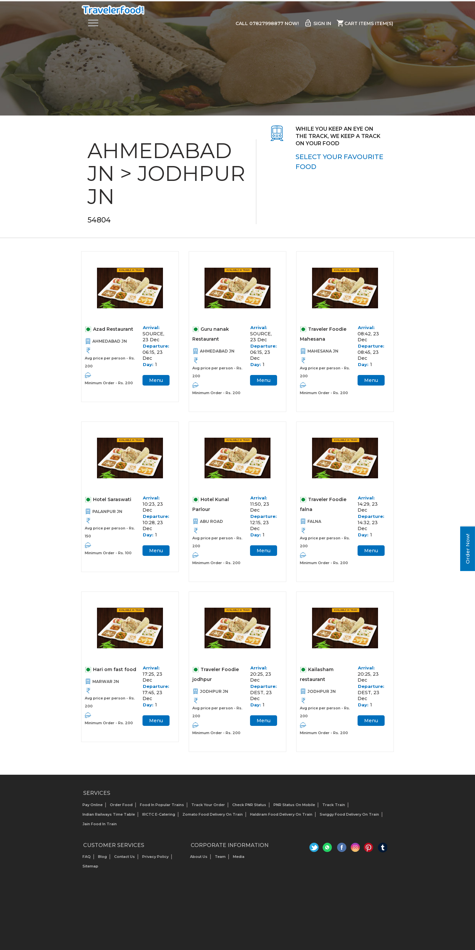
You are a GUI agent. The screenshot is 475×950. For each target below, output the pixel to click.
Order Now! (467, 549)
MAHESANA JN (322, 351)
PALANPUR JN (107, 511)
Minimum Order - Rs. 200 (109, 383)
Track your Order (208, 804)
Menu (156, 380)
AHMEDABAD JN (109, 341)
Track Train (333, 804)
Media (238, 856)
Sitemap (90, 866)
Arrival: (151, 327)
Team (220, 856)
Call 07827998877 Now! (267, 23)
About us (198, 856)
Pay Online (92, 804)
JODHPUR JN (214, 691)
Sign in (317, 23)
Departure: (156, 346)
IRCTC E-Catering (158, 814)
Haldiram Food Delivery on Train (281, 814)
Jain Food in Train (99, 824)
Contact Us (124, 856)
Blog (102, 856)
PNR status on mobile (294, 804)
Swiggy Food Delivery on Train (349, 814)
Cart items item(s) (364, 23)
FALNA (314, 521)
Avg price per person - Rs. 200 (110, 362)
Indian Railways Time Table (108, 814)
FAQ (86, 856)
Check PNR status (249, 804)
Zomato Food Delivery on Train (212, 814)
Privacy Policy (155, 856)
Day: (148, 364)
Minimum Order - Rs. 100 (108, 553)
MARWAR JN (105, 681)
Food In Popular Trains (162, 804)
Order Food (121, 804)
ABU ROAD (211, 521)
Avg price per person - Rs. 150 (110, 532)
